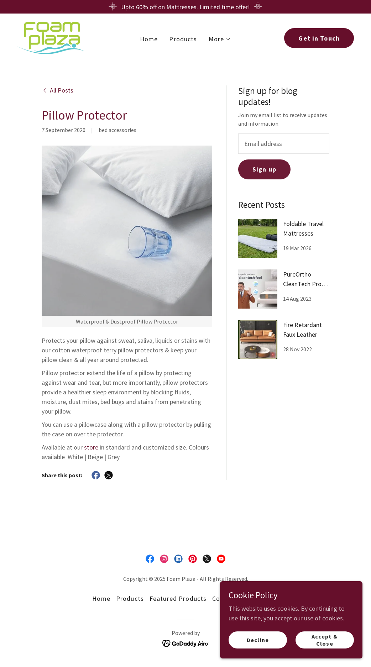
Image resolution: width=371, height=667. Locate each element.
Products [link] (183, 38)
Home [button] (101, 598)
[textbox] (283, 143)
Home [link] (149, 38)
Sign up (264, 169)
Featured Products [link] (178, 598)
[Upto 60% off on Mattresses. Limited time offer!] (185, 6)
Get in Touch (319, 37)
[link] (49, 37)
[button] (220, 38)
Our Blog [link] (265, 598)
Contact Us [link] (229, 598)
